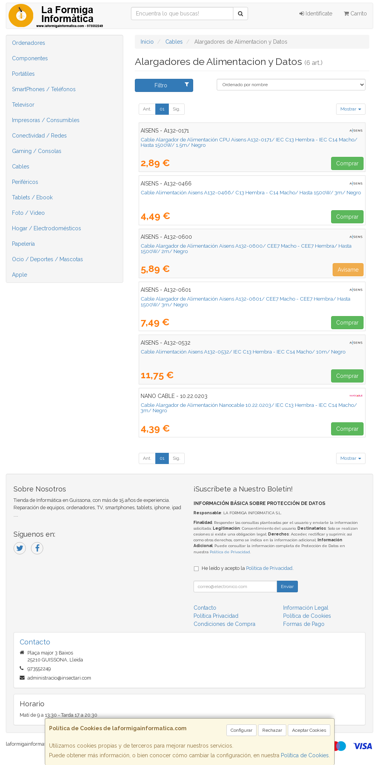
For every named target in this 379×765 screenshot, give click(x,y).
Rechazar (272, 730)
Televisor (23, 105)
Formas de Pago (304, 624)
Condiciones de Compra (224, 624)
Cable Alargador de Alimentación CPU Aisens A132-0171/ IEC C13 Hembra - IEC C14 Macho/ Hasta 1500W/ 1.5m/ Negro (249, 142)
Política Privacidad (216, 616)
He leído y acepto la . (248, 568)
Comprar (347, 163)
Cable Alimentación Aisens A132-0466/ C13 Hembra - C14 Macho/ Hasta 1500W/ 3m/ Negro (251, 192)
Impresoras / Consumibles (46, 120)
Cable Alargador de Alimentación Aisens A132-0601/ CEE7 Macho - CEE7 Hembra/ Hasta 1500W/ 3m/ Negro (245, 302)
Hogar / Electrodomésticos (46, 228)
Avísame (348, 270)
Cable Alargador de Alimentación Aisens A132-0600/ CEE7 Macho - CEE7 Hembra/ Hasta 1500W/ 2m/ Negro (246, 249)
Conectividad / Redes (39, 136)
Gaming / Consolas (36, 151)
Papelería (23, 244)
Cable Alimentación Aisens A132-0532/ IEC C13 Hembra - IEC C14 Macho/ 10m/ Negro (243, 351)
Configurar (241, 730)
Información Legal (305, 608)
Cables (20, 166)
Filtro (172, 85)
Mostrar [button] (350, 109)
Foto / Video (28, 213)
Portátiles (23, 74)
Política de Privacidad (230, 552)
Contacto (205, 608)
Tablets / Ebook (32, 197)
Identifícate (315, 13)
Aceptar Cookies (309, 730)
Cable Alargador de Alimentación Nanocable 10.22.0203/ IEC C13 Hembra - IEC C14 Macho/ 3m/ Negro (249, 408)
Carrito (355, 13)
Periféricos (25, 182)
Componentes (30, 58)
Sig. (176, 109)
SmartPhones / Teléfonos (44, 89)
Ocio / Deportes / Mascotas (47, 259)
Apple (19, 275)
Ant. (147, 109)
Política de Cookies (305, 755)
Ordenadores (28, 43)
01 (162, 109)
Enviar (287, 586)
